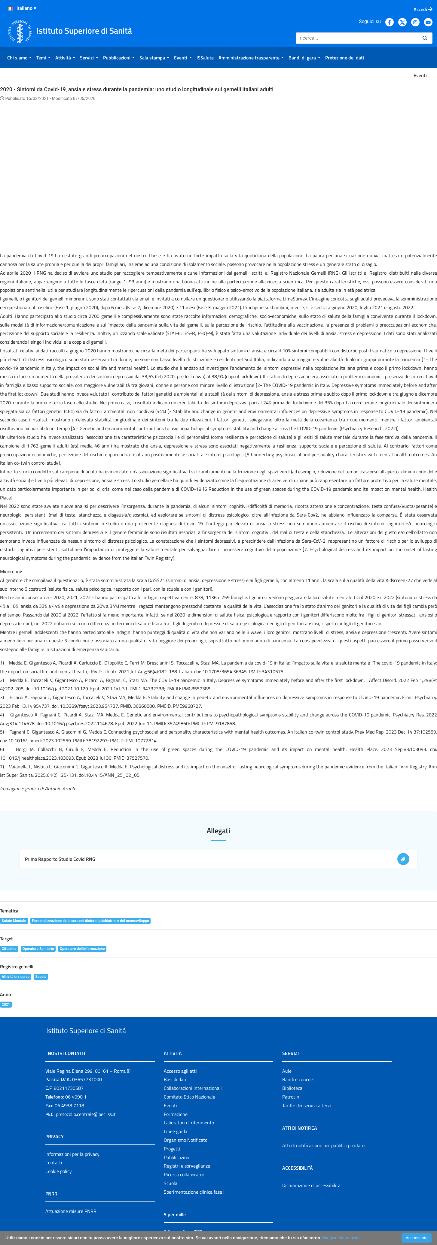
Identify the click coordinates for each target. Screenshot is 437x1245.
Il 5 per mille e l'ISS (183, 1197)
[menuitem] (19, 58)
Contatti (53, 1128)
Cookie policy (58, 1137)
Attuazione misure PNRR (70, 1176)
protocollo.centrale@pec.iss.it (86, 1079)
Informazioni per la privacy (72, 1119)
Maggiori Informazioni (341, 1237)
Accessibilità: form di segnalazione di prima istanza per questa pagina (294, 1224)
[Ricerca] (357, 38)
